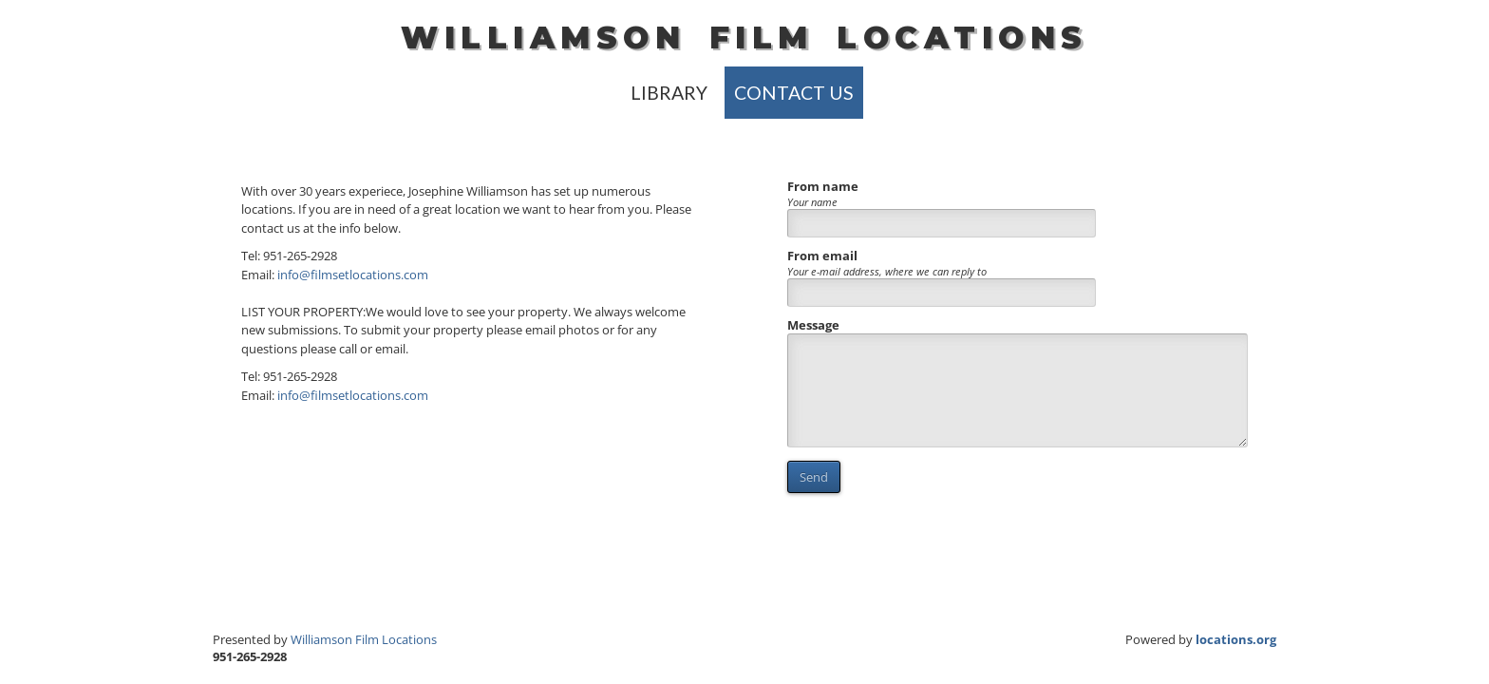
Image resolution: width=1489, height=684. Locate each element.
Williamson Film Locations (364, 639)
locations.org (1236, 639)
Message (813, 324)
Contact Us (794, 93)
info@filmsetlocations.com (352, 274)
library (669, 93)
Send (814, 476)
